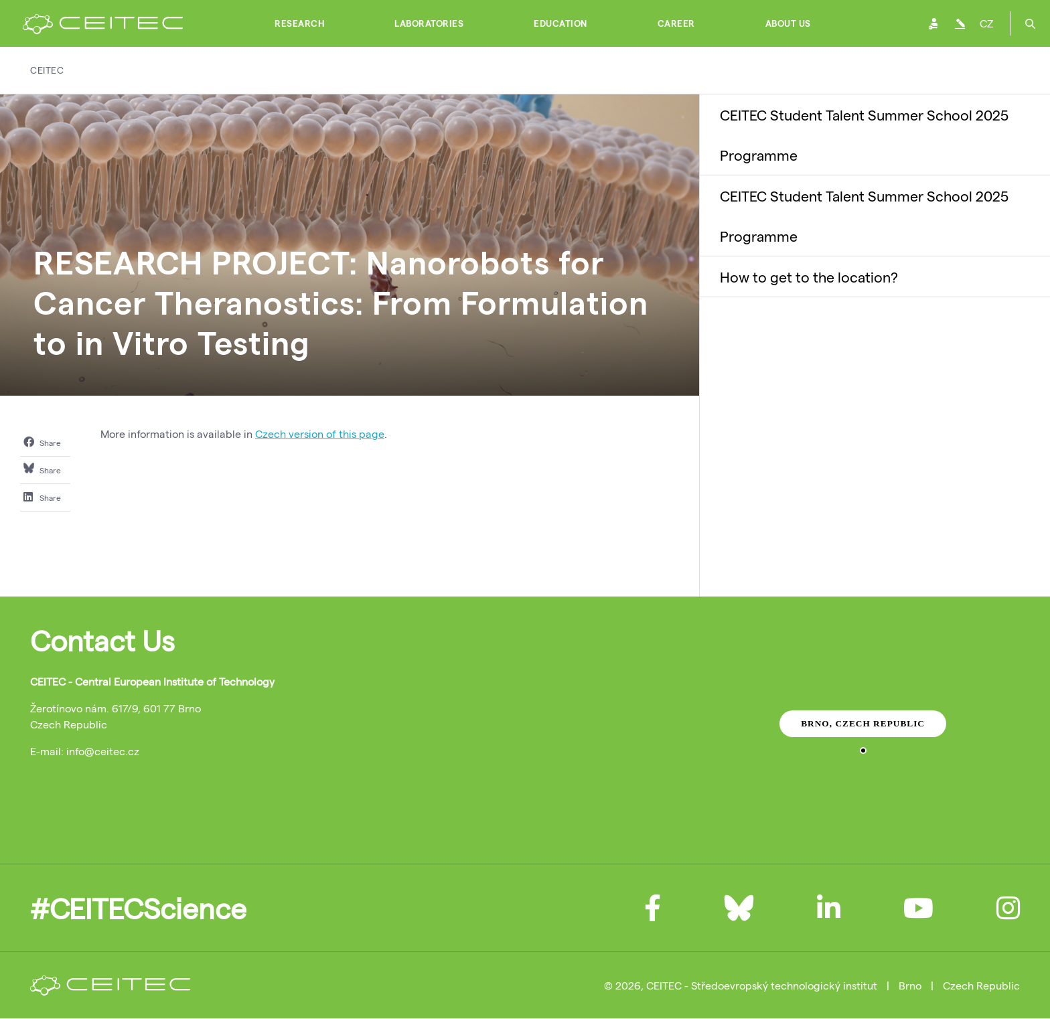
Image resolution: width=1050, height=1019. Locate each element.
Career (676, 23)
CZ (986, 23)
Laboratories (428, 23)
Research (299, 23)
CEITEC (47, 70)
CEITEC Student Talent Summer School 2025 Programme (864, 134)
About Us (788, 23)
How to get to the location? (809, 276)
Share (42, 442)
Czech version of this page (319, 433)
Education (560, 23)
